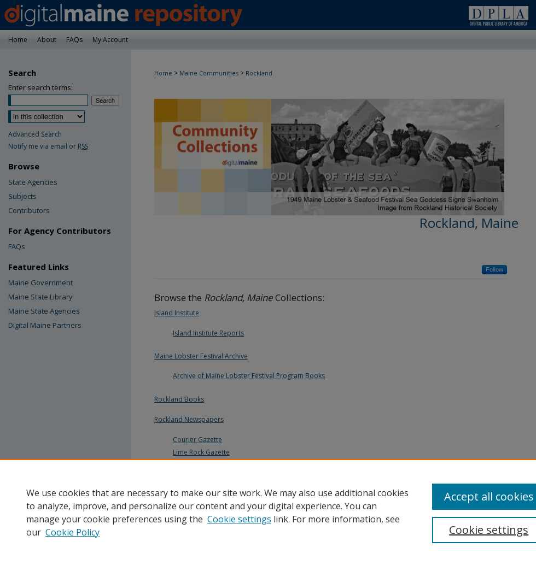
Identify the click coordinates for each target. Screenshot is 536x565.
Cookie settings (239, 519)
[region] (268, 512)
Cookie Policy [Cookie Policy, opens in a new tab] (72, 532)
